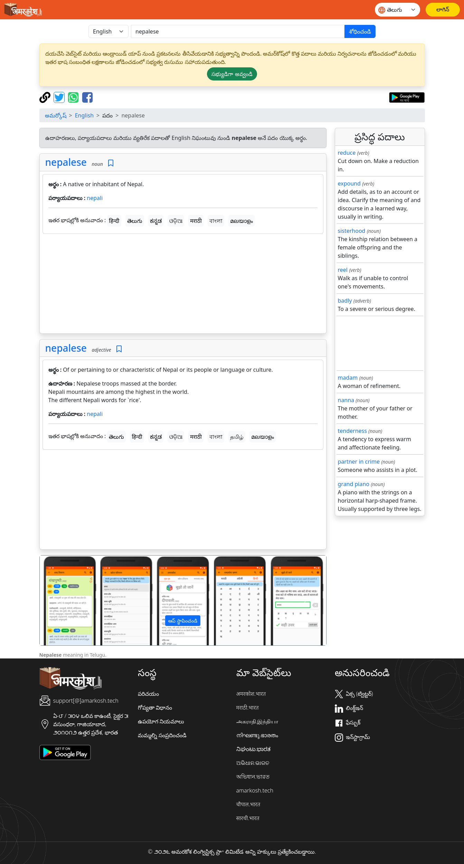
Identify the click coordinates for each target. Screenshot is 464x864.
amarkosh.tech (254, 790)
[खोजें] (238, 31)
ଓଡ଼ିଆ (175, 221)
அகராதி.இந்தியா (257, 721)
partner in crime (359, 461)
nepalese (66, 162)
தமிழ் (237, 436)
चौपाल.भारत (248, 804)
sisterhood (352, 231)
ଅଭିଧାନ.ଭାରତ (252, 763)
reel (343, 270)
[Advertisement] (183, 285)
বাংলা (215, 221)
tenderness (352, 431)
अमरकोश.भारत (251, 693)
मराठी (196, 221)
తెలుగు (134, 221)
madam (348, 377)
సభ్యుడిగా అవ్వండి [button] (231, 74)
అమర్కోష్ (55, 115)
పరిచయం (148, 693)
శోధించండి (360, 31)
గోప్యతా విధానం (155, 707)
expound (349, 183)
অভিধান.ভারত (253, 776)
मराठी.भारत (247, 707)
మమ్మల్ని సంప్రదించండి (162, 735)
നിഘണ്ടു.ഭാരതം (257, 735)
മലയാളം (241, 221)
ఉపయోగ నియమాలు (161, 721)
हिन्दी (114, 221)
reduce (347, 152)
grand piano (354, 484)
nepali (95, 198)
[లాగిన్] (443, 10)
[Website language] (397, 10)
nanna (346, 400)
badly (345, 300)
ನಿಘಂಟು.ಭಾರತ (253, 749)
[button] (61, 600)
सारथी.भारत (247, 818)
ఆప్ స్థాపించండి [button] (182, 620)
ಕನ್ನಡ (156, 221)
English (84, 115)
